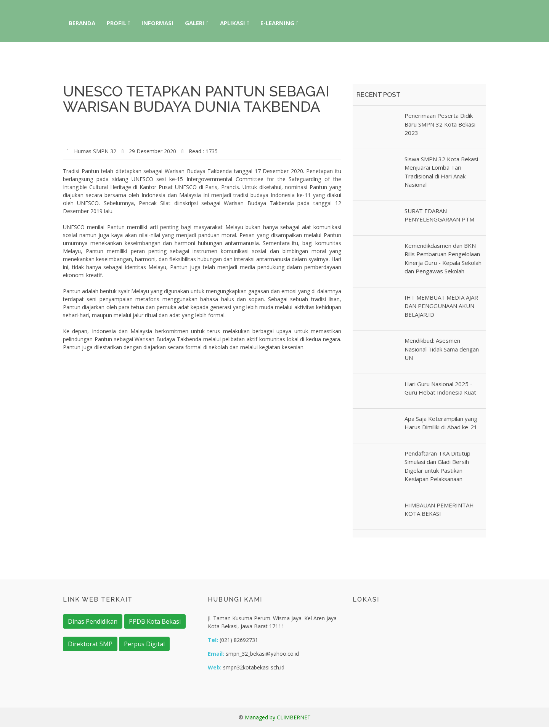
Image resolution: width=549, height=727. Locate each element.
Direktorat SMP (90, 644)
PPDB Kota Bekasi (155, 621)
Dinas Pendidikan (92, 621)
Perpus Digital (144, 644)
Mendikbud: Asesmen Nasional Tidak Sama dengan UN (442, 349)
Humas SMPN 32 (95, 151)
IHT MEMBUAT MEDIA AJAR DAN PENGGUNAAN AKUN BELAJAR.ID (441, 306)
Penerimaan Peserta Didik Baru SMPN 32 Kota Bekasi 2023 (440, 124)
